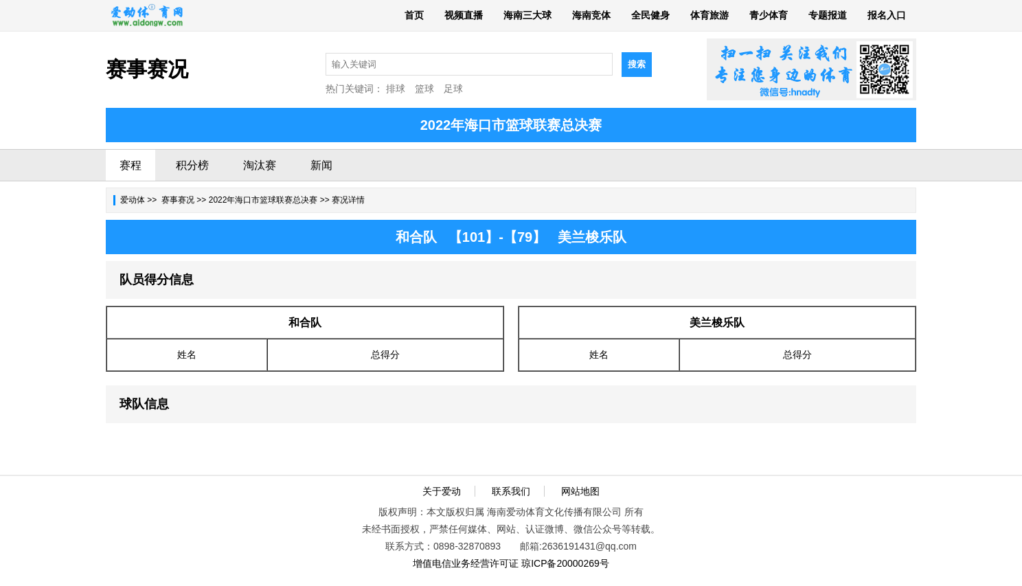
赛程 (130, 165)
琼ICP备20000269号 (565, 563)
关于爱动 (441, 491)
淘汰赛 (259, 165)
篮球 (424, 88)
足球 (453, 88)
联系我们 (511, 491)
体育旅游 (709, 15)
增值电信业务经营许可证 (466, 563)
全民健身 (650, 15)
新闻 (321, 165)
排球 (395, 88)
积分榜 (192, 165)
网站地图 (580, 491)
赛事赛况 (177, 200)
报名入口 (886, 15)
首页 (414, 15)
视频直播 (463, 15)
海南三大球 (527, 15)
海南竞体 (591, 15)
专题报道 (827, 15)
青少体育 (768, 15)
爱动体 (132, 200)
